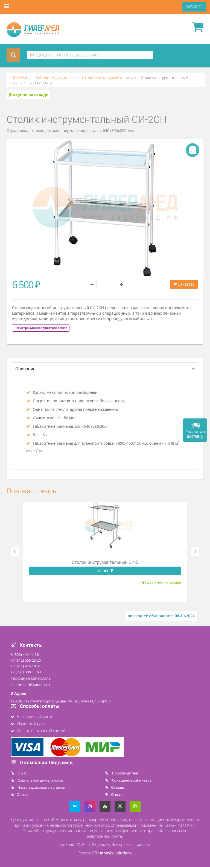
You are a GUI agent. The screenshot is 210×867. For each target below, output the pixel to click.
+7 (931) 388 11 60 (26, 671)
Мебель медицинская (54, 77)
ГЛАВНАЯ (18, 77)
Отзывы (118, 787)
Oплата (117, 794)
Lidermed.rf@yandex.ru (30, 684)
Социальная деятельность (40, 780)
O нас (22, 773)
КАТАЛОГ (193, 6)
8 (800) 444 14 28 (25, 654)
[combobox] (90, 55)
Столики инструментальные (108, 77)
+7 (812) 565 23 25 (26, 660)
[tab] (40, 327)
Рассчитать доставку (195, 434)
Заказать (184, 284)
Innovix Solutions (116, 852)
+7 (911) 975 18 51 (26, 666)
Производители (125, 773)
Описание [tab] (25, 368)
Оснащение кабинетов (131, 780)
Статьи (23, 794)
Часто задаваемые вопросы (41, 787)
